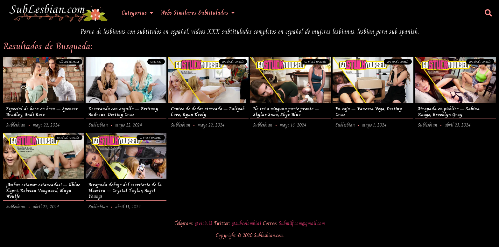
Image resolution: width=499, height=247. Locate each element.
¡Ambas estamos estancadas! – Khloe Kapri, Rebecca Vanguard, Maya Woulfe (43, 190)
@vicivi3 (204, 223)
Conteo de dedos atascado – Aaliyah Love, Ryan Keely (208, 111)
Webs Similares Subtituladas (198, 13)
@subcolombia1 (247, 223)
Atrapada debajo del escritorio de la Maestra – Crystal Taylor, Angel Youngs (125, 190)
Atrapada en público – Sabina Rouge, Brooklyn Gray (449, 111)
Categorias (137, 13)
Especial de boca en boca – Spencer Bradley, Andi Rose (42, 111)
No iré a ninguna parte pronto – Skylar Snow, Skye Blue (286, 111)
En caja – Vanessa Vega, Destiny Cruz (368, 111)
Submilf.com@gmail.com (302, 223)
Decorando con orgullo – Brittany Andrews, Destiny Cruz (123, 111)
